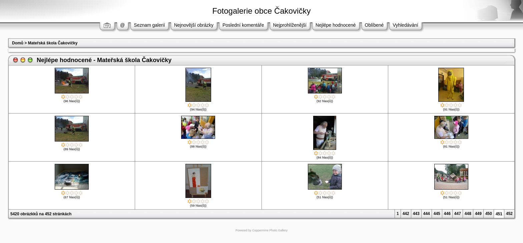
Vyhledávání (405, 25)
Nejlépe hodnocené (336, 25)
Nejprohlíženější (290, 25)
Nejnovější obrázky (193, 25)
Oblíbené (374, 25)
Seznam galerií (149, 25)
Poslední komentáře (243, 25)
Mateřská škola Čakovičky (53, 43)
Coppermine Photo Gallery (270, 230)
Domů (17, 43)
